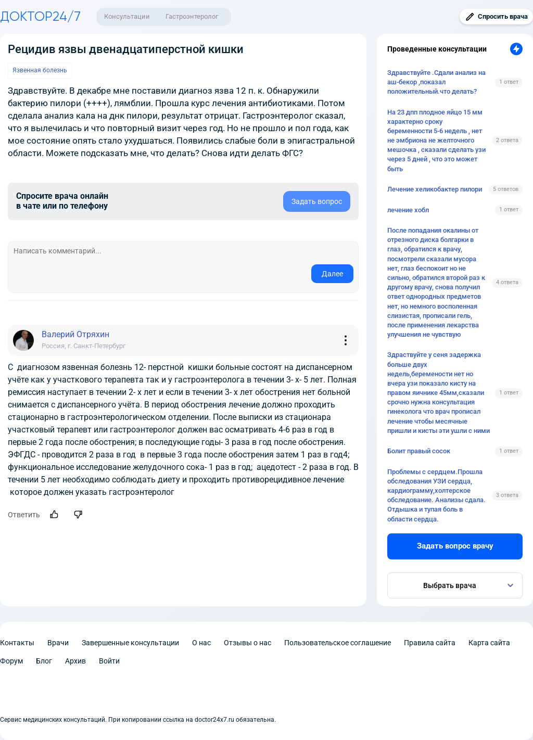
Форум (11, 661)
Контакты (17, 643)
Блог (44, 661)
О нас (201, 643)
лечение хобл (408, 210)
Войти (109, 661)
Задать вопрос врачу (455, 546)
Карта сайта (489, 643)
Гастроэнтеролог (192, 16)
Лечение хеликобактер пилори (434, 189)
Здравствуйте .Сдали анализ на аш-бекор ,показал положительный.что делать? (436, 82)
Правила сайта (429, 643)
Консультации (127, 16)
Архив (75, 661)
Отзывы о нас (247, 643)
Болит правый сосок (418, 451)
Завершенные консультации (130, 643)
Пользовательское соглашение (337, 643)
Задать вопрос (316, 201)
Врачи (58, 643)
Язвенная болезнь (39, 70)
